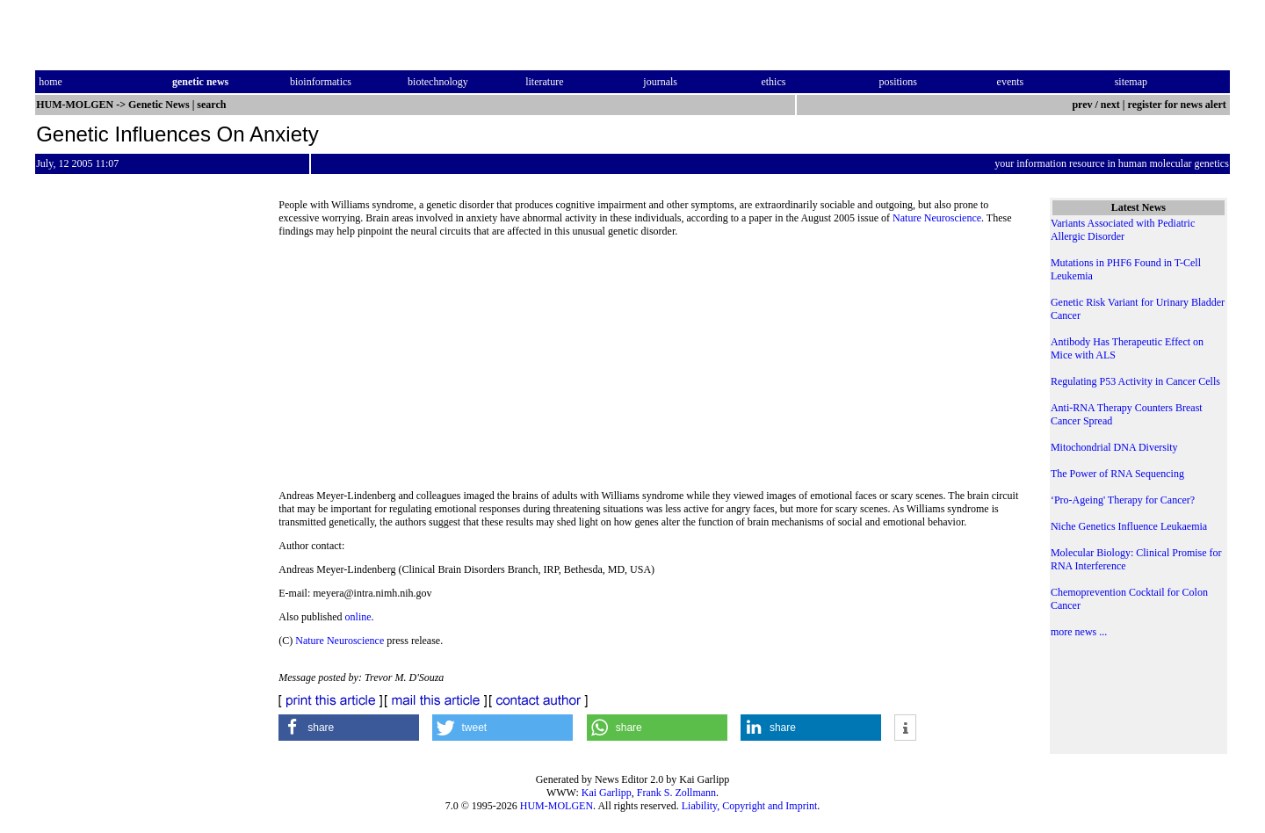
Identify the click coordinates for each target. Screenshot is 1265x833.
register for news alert (1178, 104)
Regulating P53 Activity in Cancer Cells (1135, 381)
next (1110, 104)
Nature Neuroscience (937, 218)
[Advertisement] (650, 369)
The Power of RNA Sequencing (1117, 473)
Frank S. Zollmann (676, 792)
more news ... (1079, 632)
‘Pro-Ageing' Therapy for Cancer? (1123, 500)
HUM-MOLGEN (556, 806)
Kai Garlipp (607, 792)
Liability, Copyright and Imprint (750, 806)
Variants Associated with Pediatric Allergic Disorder (1123, 230)
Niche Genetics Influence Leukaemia (1129, 526)
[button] (348, 727)
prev (1082, 104)
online (358, 617)
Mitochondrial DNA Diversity (1114, 447)
